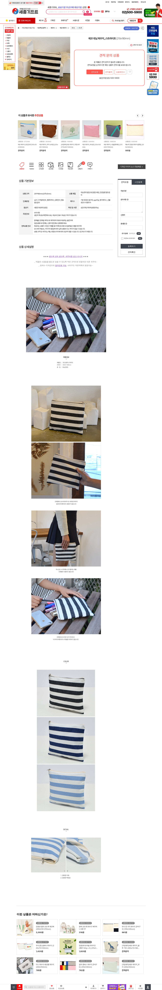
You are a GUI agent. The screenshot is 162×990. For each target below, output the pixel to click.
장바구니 (127, 2)
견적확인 (131, 252)
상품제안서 (120, 72)
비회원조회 (121, 2)
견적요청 (94, 72)
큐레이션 (64, 20)
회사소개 (143, 2)
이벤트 (97, 20)
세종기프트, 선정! (69, 7)
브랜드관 (76, 20)
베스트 (43, 20)
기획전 (52, 20)
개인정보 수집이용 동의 (129, 238)
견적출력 (108, 72)
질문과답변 (135, 2)
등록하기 (131, 246)
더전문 (87, 20)
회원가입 (113, 2)
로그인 (107, 2)
